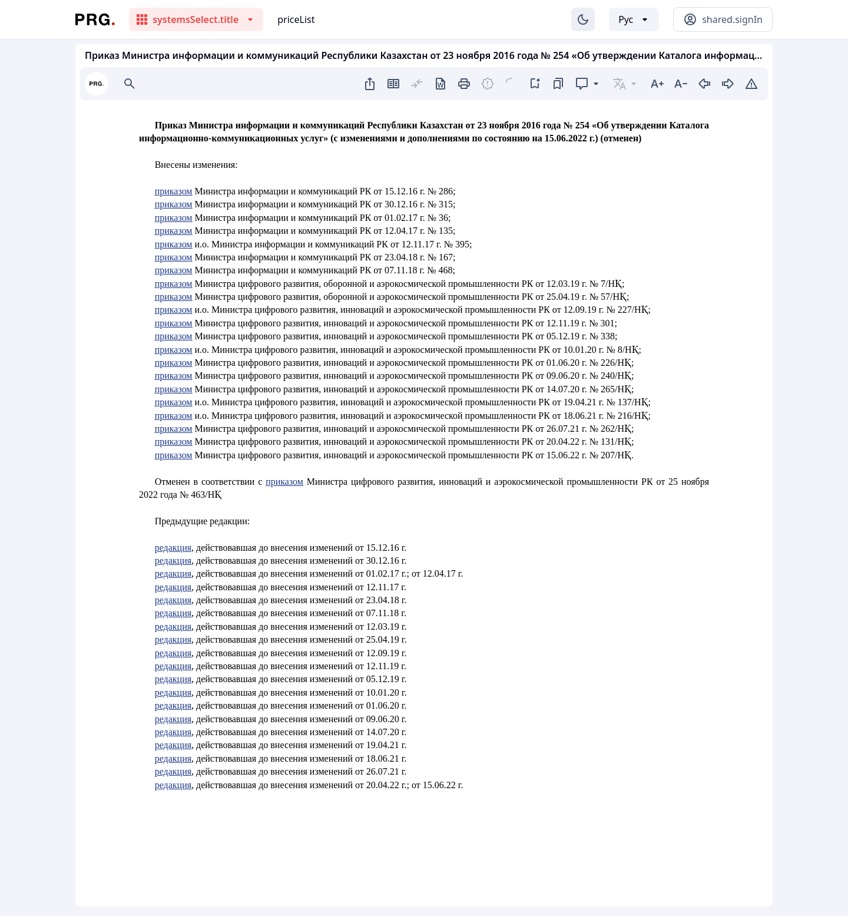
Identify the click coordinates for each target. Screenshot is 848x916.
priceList (295, 19)
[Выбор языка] (634, 19)
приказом (174, 191)
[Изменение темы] (583, 19)
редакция (173, 548)
